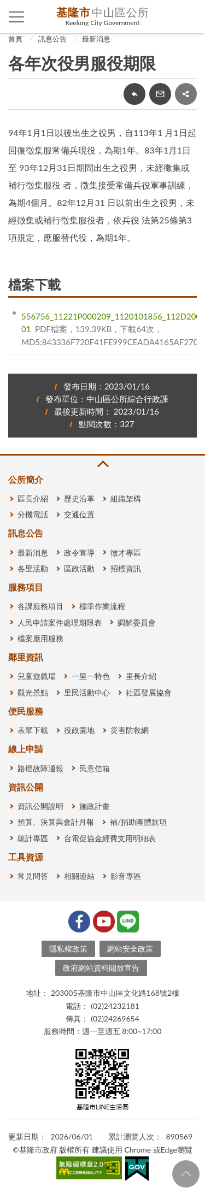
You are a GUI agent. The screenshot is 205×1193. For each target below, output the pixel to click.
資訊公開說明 (40, 806)
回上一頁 (134, 94)
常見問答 (32, 876)
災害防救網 (129, 730)
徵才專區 (125, 552)
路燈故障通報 (40, 768)
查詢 (188, 16)
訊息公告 (52, 38)
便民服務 (25, 711)
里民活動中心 (87, 692)
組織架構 (125, 498)
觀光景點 (32, 692)
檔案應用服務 (40, 638)
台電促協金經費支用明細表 (110, 838)
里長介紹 (141, 676)
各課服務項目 (40, 606)
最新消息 (96, 38)
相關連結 (79, 876)
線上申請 (25, 748)
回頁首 (186, 1174)
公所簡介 (25, 479)
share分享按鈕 (186, 94)
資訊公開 (25, 787)
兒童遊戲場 (36, 676)
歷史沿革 (79, 498)
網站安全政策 (130, 948)
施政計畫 (94, 806)
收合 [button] (102, 464)
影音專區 (125, 876)
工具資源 (25, 857)
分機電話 (32, 514)
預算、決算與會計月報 (55, 821)
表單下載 (32, 730)
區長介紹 (32, 498)
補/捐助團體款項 (138, 821)
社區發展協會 (149, 692)
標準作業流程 (102, 606)
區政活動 (79, 568)
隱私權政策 (68, 948)
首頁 (15, 38)
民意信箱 (94, 768)
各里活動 (32, 568)
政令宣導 (79, 552)
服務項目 (25, 587)
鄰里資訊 (25, 657)
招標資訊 (125, 568)
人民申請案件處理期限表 (59, 622)
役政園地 (79, 730)
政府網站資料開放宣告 (101, 967)
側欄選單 (17, 16)
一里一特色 (91, 676)
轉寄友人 (160, 94)
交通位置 (79, 514)
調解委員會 (137, 622)
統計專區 (32, 838)
